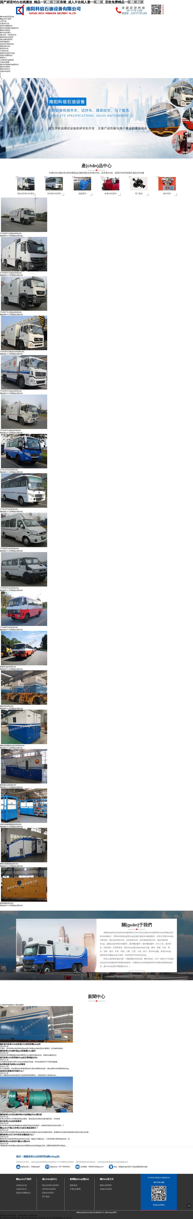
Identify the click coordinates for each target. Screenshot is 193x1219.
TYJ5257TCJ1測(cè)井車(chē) (11, 312)
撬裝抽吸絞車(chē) (6, 903)
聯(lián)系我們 (5, 30)
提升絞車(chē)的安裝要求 (10, 1121)
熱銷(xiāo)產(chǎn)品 (7, 53)
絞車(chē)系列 (48, 1193)
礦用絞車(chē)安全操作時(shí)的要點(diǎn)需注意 (21, 1114)
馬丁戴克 (46, 1196)
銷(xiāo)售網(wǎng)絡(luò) (9, 28)
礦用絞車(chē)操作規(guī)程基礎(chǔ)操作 (18, 1051)
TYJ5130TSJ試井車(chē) (9, 509)
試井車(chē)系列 (49, 1189)
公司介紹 (3, 21)
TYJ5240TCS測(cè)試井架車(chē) (12, 352)
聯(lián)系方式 (5, 69)
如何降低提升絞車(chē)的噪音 (12, 1064)
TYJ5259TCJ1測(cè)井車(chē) (11, 273)
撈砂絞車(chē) (5, 46)
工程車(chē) (4, 51)
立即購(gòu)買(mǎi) (16, 236)
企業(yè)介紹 (21, 1185)
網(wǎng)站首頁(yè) (7, 17)
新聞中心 (3, 58)
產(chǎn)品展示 (5, 33)
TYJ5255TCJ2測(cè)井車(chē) (11, 391)
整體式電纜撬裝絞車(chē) (9, 864)
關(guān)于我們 (5, 19)
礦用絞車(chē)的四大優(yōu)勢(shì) (15, 1141)
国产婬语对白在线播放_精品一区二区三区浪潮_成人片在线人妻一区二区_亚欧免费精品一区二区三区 (72, 2)
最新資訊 (73, 1185)
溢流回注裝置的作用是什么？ (12, 1071)
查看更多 (136, 973)
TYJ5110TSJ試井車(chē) (9, 470)
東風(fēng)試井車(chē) (8, 667)
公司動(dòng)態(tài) (7, 60)
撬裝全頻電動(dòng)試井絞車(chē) (12, 746)
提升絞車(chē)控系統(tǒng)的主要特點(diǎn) (18, 1057)
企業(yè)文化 (4, 23)
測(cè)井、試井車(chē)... (8, 35)
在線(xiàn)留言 (5, 71)
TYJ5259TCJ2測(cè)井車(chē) (11, 233)
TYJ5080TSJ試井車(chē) (9, 627)
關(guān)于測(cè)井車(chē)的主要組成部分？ (19, 1128)
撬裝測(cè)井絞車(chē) (8, 785)
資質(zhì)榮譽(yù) (6, 26)
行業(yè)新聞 (4, 62)
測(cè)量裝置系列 (6, 39)
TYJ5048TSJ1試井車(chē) (9, 588)
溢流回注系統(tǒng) (7, 44)
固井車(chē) (4, 48)
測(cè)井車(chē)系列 (50, 1185)
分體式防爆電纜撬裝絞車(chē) (10, 824)
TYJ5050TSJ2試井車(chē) (9, 549)
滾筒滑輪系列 (5, 42)
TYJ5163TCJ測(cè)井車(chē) (10, 430)
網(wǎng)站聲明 (111, 1212)
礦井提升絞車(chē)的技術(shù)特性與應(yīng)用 (20, 1044)
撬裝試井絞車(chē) (6, 706)
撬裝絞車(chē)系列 (6, 37)
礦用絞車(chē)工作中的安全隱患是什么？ (17, 1135)
